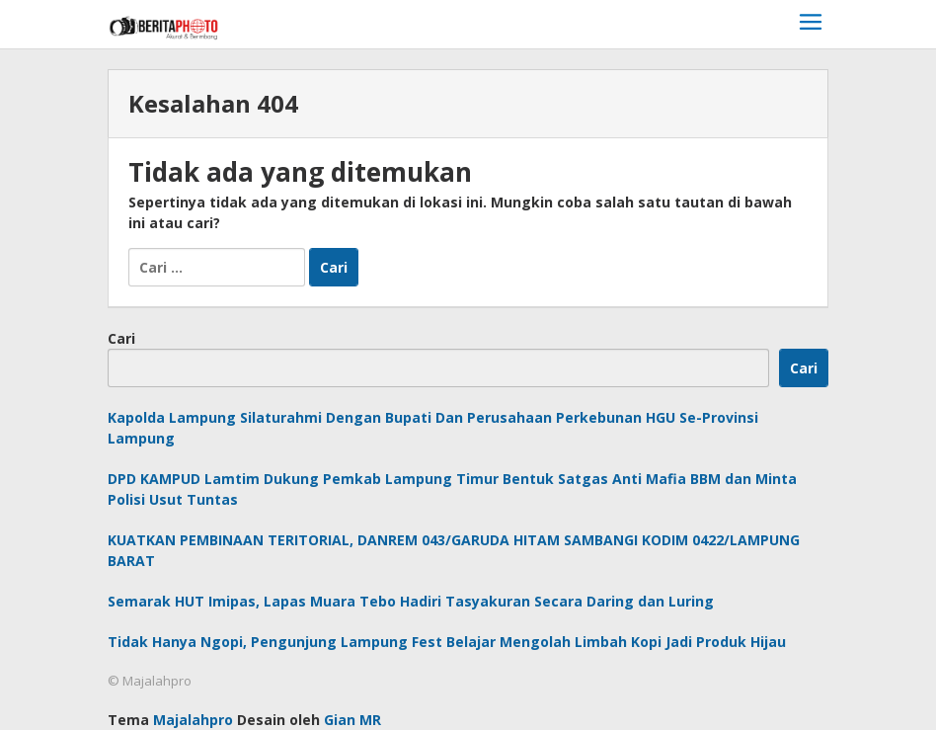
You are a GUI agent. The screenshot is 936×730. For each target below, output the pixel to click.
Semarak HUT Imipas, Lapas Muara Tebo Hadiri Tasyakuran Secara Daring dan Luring (411, 601)
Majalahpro (193, 719)
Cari (121, 338)
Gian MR (352, 719)
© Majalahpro (150, 680)
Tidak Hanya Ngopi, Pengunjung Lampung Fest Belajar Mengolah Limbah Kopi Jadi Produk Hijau (447, 641)
